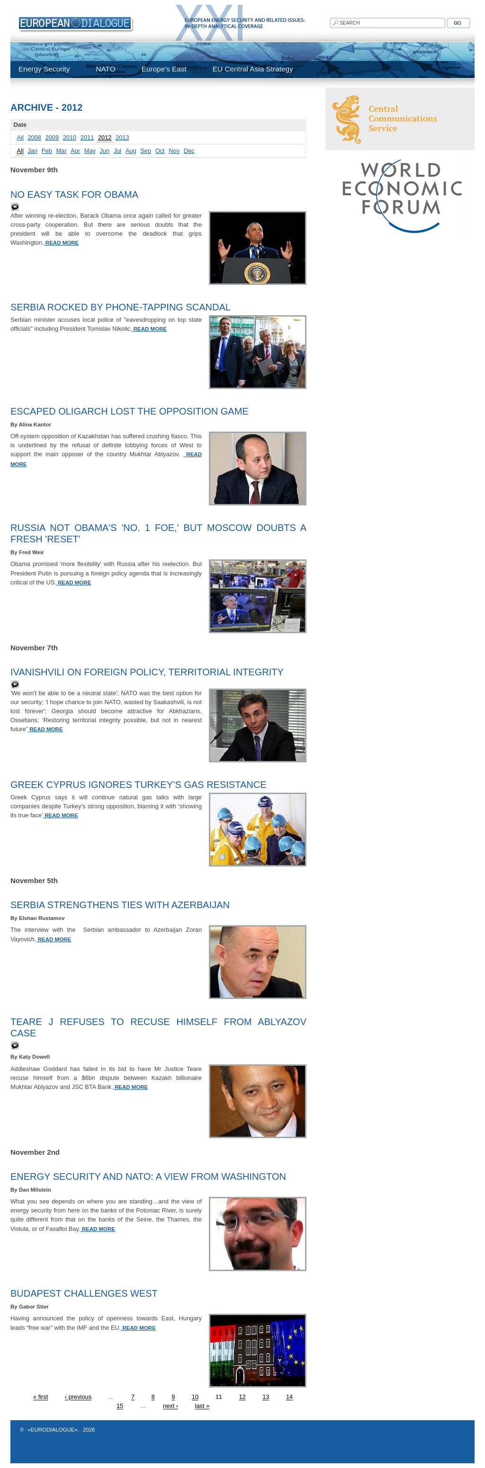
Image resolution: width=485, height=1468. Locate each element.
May (90, 150)
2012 (104, 137)
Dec (189, 150)
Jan (32, 150)
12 (242, 1397)
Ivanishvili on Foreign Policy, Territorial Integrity (147, 672)
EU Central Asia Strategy (253, 69)
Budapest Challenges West (84, 1293)
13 (265, 1397)
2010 (69, 137)
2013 (122, 137)
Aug (131, 150)
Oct (160, 150)
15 (120, 1406)
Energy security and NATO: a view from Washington (148, 1176)
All (20, 137)
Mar (61, 150)
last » (202, 1406)
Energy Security (44, 69)
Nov (174, 150)
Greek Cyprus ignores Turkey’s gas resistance (138, 784)
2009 (52, 137)
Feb (47, 150)
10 (195, 1397)
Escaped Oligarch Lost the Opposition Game (129, 411)
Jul (117, 150)
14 (289, 1397)
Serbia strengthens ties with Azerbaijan (120, 905)
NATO (105, 69)
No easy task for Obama (74, 194)
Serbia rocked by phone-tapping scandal (120, 307)
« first (40, 1397)
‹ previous (78, 1397)
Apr (75, 150)
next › (170, 1406)
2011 (87, 137)
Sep (145, 150)
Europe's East (164, 69)
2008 (34, 137)
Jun (105, 150)
